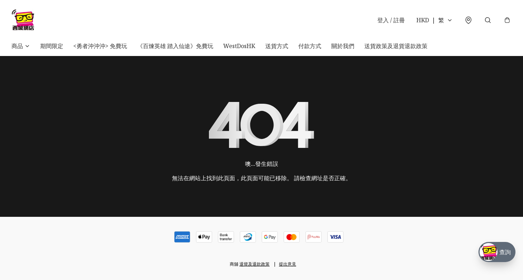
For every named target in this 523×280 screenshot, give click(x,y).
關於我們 (342, 46)
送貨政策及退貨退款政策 (396, 46)
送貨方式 (276, 46)
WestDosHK (239, 46)
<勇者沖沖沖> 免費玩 (100, 46)
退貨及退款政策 (254, 264)
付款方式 (309, 46)
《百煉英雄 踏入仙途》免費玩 (175, 46)
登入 (391, 20)
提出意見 (287, 264)
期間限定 (51, 46)
